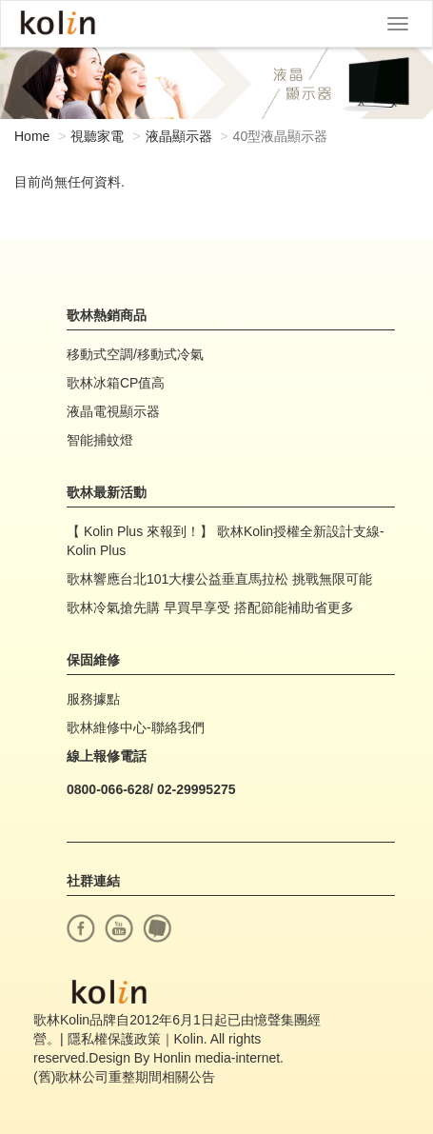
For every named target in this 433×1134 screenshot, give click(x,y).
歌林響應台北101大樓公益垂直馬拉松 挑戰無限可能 (219, 579)
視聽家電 (97, 136)
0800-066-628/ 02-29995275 (151, 789)
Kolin (58, 24)
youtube (119, 928)
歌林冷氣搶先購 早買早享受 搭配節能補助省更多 (210, 607)
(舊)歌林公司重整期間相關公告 (124, 1076)
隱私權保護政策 (114, 1038)
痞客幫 (157, 928)
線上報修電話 (107, 756)
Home (31, 136)
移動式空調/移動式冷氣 (135, 354)
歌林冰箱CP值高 (116, 382)
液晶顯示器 (179, 136)
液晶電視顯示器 (113, 411)
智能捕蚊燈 (100, 440)
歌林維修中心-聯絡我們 (136, 727)
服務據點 (93, 698)
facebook (81, 928)
